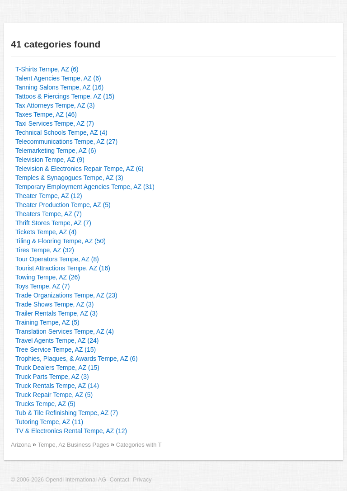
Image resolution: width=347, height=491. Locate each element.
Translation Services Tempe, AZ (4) (64, 331)
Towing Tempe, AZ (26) (47, 277)
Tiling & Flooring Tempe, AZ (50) (60, 241)
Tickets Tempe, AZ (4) (45, 232)
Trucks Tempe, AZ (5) (45, 403)
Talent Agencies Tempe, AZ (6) (58, 78)
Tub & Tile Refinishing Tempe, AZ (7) (66, 412)
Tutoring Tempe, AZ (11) (49, 421)
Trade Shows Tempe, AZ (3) (54, 304)
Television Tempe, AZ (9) (49, 159)
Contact (119, 480)
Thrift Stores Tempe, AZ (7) (53, 223)
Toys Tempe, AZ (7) (42, 286)
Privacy (142, 480)
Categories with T (139, 444)
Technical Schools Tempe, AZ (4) (61, 132)
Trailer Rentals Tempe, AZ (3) (56, 313)
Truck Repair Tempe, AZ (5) (54, 394)
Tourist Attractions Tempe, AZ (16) (62, 268)
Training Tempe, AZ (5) (47, 322)
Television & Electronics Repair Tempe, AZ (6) (79, 168)
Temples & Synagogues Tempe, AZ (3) (69, 177)
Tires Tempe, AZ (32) (44, 250)
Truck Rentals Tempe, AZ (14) (57, 385)
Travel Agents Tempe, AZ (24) (56, 340)
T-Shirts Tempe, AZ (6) (47, 69)
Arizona (21, 444)
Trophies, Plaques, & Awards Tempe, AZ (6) (76, 358)
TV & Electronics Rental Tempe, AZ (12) (71, 430)
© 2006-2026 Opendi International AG (58, 480)
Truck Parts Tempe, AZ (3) (52, 376)
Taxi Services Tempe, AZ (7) (54, 123)
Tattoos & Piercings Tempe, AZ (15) (64, 96)
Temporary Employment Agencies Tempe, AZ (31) (85, 186)
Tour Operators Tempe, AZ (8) (57, 259)
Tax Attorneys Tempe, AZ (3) (55, 105)
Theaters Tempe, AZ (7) (48, 213)
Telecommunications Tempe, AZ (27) (66, 141)
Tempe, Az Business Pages (74, 444)
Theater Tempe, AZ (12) (48, 195)
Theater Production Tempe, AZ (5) (63, 204)
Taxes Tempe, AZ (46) (46, 114)
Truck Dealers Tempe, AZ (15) (57, 367)
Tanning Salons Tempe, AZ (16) (59, 87)
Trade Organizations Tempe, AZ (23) (66, 295)
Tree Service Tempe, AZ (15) (55, 349)
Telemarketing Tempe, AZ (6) (55, 150)
